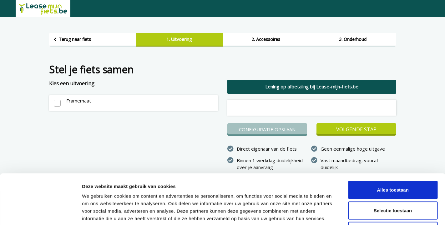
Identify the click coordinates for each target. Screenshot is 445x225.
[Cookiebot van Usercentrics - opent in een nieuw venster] (40, 213)
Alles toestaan (393, 143)
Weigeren (392, 184)
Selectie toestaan (393, 163)
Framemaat (78, 101)
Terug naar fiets (75, 39)
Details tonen (338, 212)
